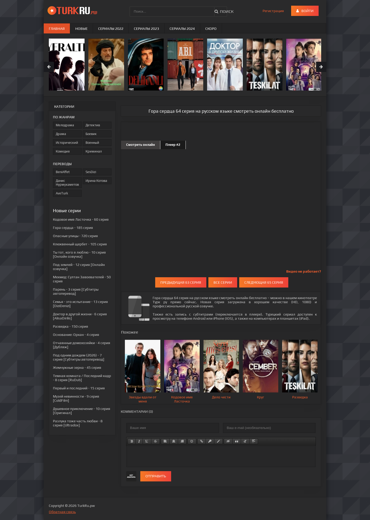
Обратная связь (62, 512)
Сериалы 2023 (146, 28)
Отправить (155, 476)
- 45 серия (77, 367)
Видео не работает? (303, 271)
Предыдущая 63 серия (180, 282)
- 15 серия (79, 388)
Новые (81, 28)
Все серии (223, 282)
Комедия (63, 151)
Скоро (211, 28)
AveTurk (62, 193)
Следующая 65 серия (263, 282)
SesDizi (91, 172)
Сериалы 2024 (182, 28)
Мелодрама (65, 125)
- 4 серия (76, 335)
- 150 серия (70, 326)
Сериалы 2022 (110, 28)
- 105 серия (80, 244)
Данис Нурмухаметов (67, 182)
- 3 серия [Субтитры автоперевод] (75, 291)
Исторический (67, 143)
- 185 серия (73, 228)
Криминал (94, 151)
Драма (61, 134)
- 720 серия (75, 236)
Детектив (93, 125)
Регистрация (273, 11)
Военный (92, 143)
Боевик (91, 134)
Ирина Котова (96, 181)
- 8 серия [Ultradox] (78, 423)
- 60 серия (81, 219)
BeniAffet (63, 172)
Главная (57, 28)
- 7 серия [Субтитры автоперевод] (78, 357)
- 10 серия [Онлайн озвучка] (79, 254)
